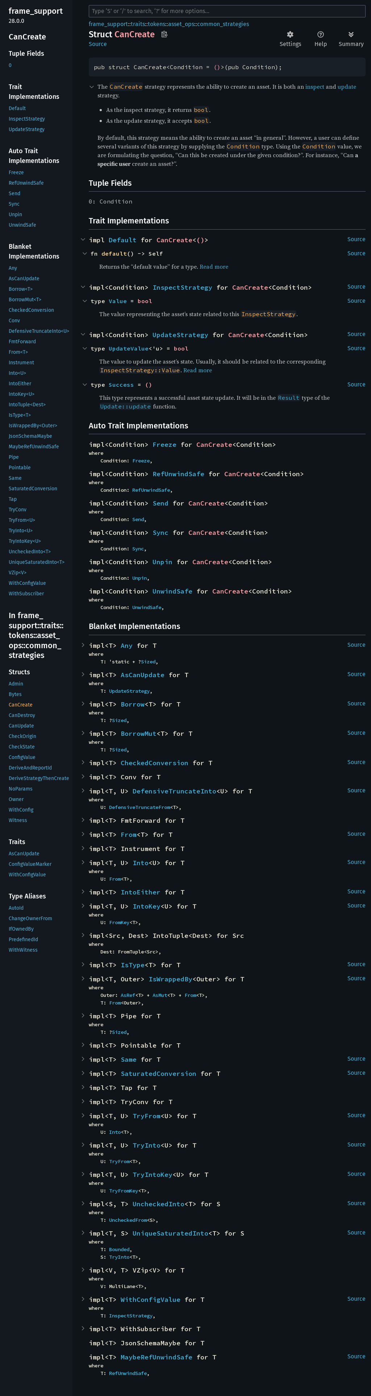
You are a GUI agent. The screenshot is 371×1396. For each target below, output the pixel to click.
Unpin (162, 562)
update (347, 87)
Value (118, 301)
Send (160, 503)
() (217, 67)
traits (138, 24)
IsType (133, 965)
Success (121, 384)
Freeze (164, 444)
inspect (314, 87)
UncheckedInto (158, 1204)
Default (123, 240)
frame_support (108, 24)
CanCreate (174, 240)
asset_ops (181, 24)
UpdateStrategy (180, 335)
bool (145, 301)
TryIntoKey (152, 1174)
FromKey (119, 922)
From (129, 834)
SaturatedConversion (158, 1073)
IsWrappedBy (170, 979)
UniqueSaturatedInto (170, 1233)
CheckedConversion (154, 763)
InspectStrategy (182, 287)
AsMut (160, 995)
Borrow (133, 704)
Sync (160, 532)
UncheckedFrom (128, 1220)
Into (141, 863)
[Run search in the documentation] (227, 11)
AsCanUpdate (142, 675)
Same (129, 1059)
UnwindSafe (172, 591)
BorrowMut (139, 733)
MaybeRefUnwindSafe (156, 1357)
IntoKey (147, 906)
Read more (214, 267)
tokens (156, 24)
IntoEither (141, 892)
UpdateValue (129, 348)
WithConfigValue (150, 1299)
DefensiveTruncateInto (174, 791)
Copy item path (164, 34)
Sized (148, 661)
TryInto (147, 1145)
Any (127, 645)
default (114, 253)
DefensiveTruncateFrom (139, 807)
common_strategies (223, 24)
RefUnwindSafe (178, 474)
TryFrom (147, 1116)
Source (98, 44)
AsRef (128, 995)
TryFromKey (123, 1190)
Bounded (119, 1249)
